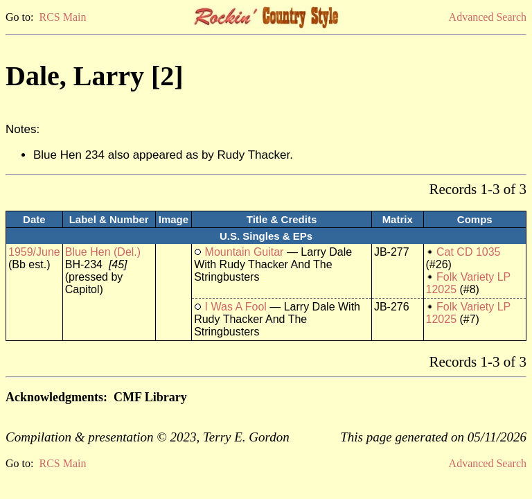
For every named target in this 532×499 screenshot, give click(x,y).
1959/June (34, 252)
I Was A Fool (236, 307)
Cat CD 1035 (468, 252)
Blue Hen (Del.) (103, 252)
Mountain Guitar (244, 252)
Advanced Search (487, 17)
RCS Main (62, 17)
